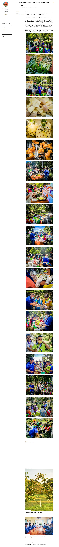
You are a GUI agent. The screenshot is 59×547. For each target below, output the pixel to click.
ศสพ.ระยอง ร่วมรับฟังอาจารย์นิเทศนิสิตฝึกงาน (35, 536)
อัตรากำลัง (29, 7)
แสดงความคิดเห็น (30, 537)
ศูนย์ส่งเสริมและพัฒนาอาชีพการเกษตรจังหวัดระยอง (6, 10)
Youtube (26, 7)
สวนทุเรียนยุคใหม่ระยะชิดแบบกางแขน (33, 512)
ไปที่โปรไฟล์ (5, 14)
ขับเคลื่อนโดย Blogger (35, 542)
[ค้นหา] (53, 2)
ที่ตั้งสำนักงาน (33, 7)
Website (23, 7)
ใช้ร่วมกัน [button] (17, 11)
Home (20, 7)
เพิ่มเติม (36, 7)
